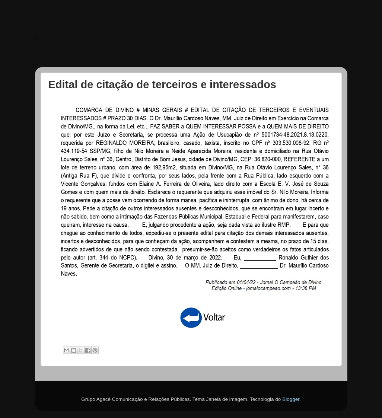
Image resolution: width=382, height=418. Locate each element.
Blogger (290, 399)
